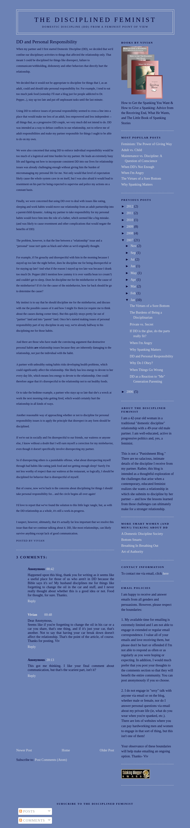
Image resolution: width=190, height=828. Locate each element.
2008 (130, 233)
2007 (130, 240)
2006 (130, 392)
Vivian (32, 614)
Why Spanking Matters (137, 184)
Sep (134, 253)
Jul (133, 259)
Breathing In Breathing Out (139, 545)
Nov (134, 246)
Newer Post (24, 750)
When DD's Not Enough (137, 167)
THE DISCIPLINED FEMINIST (95, 19)
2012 (130, 206)
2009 (130, 226)
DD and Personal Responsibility (46, 41)
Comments (32, 820)
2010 (130, 220)
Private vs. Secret (141, 324)
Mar (134, 286)
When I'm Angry (132, 173)
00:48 (48, 614)
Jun (133, 266)
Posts (27, 811)
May (134, 273)
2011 (130, 213)
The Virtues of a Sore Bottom (141, 178)
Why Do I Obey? (141, 363)
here (166, 573)
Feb (134, 293)
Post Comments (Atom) (51, 760)
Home (66, 750)
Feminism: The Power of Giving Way (146, 144)
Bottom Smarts (131, 540)
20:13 (50, 660)
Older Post (107, 750)
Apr (134, 279)
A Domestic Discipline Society (142, 534)
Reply (32, 601)
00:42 (50, 569)
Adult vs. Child (131, 150)
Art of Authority (132, 551)
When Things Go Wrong (146, 370)
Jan (133, 300)
